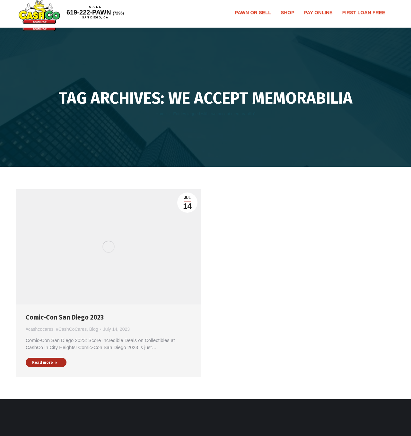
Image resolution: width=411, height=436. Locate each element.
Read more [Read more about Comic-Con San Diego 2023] (44, 362)
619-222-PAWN (103, 19)
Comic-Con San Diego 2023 (65, 317)
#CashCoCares (71, 329)
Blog (93, 329)
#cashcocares (39, 329)
